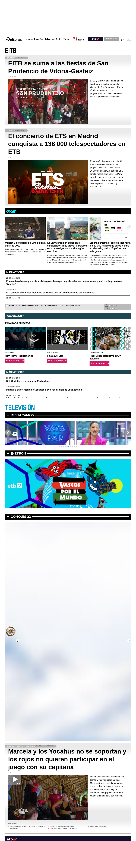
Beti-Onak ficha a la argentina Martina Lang (28, 381)
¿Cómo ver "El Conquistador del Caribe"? (64, 828)
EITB (10, 51)
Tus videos (111, 308)
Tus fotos (111, 305)
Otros (66, 39)
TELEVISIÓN (20, 408)
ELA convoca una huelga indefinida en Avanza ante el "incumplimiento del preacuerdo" (50, 292)
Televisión (50, 39)
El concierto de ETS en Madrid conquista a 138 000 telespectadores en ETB (67, 144)
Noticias (29, 39)
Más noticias (15, 272)
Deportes (38, 39)
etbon (20, 453)
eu (127, 40)
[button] (129, 227)
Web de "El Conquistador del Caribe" (62, 826)
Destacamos (22, 415)
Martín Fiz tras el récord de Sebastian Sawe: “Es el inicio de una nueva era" (44, 389)
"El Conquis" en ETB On (98, 826)
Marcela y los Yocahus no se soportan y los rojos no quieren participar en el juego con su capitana (67, 759)
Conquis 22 (21, 516)
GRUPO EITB (111, 39)
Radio (59, 39)
